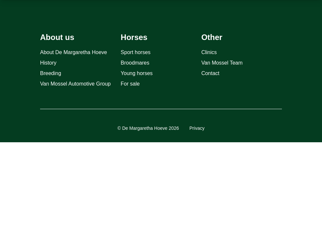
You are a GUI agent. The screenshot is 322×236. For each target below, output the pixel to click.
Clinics (209, 52)
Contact (210, 73)
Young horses (136, 73)
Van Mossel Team (222, 63)
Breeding (50, 73)
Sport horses (135, 52)
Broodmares (135, 63)
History (48, 63)
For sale (130, 84)
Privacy (197, 128)
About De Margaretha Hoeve (73, 52)
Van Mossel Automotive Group (75, 84)
